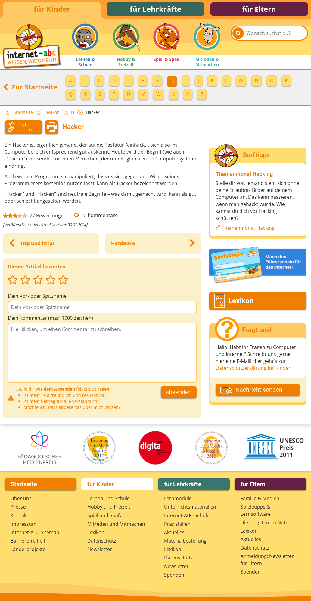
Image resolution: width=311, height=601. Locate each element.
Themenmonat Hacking (248, 229)
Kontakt (19, 515)
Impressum (23, 524)
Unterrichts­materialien (190, 507)
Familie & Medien (260, 499)
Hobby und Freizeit (108, 507)
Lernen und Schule (108, 499)
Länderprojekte (28, 550)
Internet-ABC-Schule (187, 515)
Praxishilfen (177, 524)
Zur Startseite (30, 88)
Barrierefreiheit (28, 541)
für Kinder (52, 10)
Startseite (23, 114)
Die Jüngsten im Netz (264, 522)
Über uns (21, 499)
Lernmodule (178, 499)
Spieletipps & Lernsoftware (256, 511)
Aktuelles (174, 532)
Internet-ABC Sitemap (35, 532)
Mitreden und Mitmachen (116, 524)
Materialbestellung (185, 541)
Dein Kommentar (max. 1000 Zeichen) (50, 319)
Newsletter (99, 550)
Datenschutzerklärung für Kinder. (254, 369)
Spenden (174, 575)
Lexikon (52, 114)
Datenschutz (101, 541)
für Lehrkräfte (155, 10)
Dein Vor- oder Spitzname (37, 297)
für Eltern (259, 10)
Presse (18, 507)
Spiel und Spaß (104, 515)
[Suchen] (238, 39)
